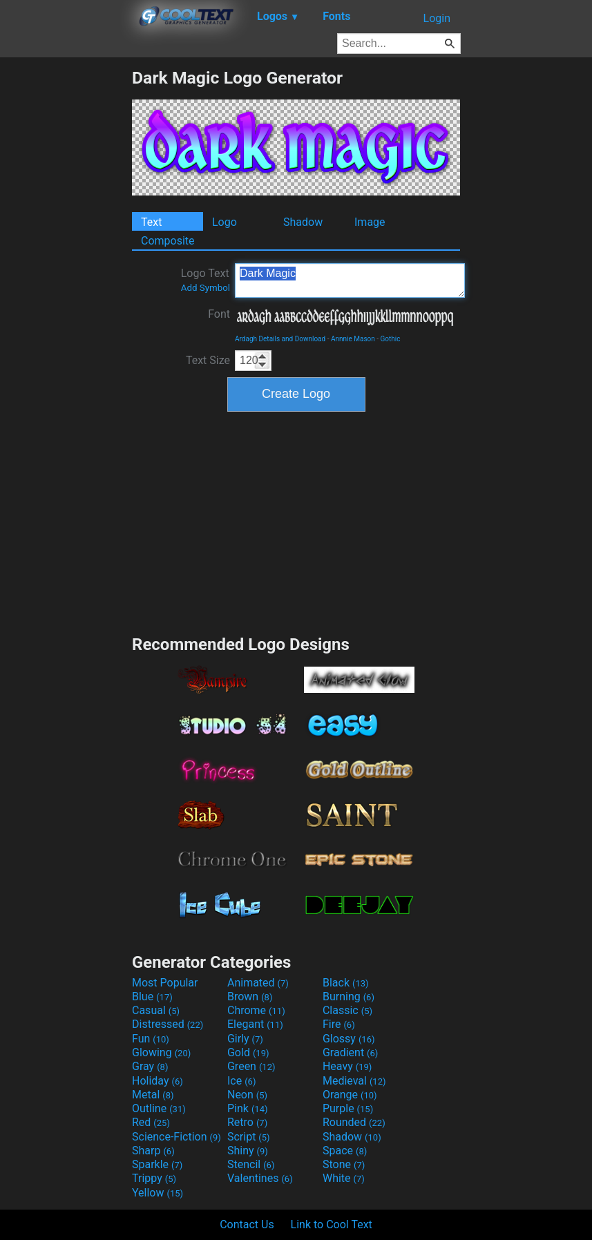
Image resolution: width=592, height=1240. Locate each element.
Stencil (250, 1164)
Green (251, 1066)
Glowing (161, 1052)
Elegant (255, 1024)
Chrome (256, 1010)
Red (151, 1122)
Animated (258, 982)
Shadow (303, 222)
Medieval (354, 1080)
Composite (168, 240)
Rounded (354, 1122)
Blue (152, 996)
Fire (339, 1024)
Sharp (153, 1150)
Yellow (157, 1192)
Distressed (167, 1024)
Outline (159, 1108)
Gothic (391, 339)
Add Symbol (205, 288)
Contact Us (247, 1224)
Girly (245, 1038)
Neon (247, 1094)
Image (369, 222)
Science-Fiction (176, 1136)
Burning (348, 996)
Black (346, 982)
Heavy (347, 1066)
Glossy (349, 1038)
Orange (350, 1094)
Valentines (260, 1178)
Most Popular (165, 982)
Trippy (154, 1178)
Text (151, 222)
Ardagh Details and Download (280, 339)
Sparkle (157, 1164)
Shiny (247, 1150)
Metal (153, 1094)
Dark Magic (350, 280)
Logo (224, 222)
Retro (247, 1122)
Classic (347, 1010)
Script (248, 1136)
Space (345, 1150)
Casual (156, 1010)
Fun (150, 1038)
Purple (348, 1108)
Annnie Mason (353, 339)
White (344, 1178)
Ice (241, 1080)
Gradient (350, 1052)
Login (436, 18)
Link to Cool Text (331, 1224)
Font (219, 314)
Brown (249, 996)
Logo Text (205, 280)
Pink (247, 1108)
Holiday (157, 1080)
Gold (248, 1052)
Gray (150, 1066)
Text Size (208, 360)
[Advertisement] (65, 275)
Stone (344, 1164)
